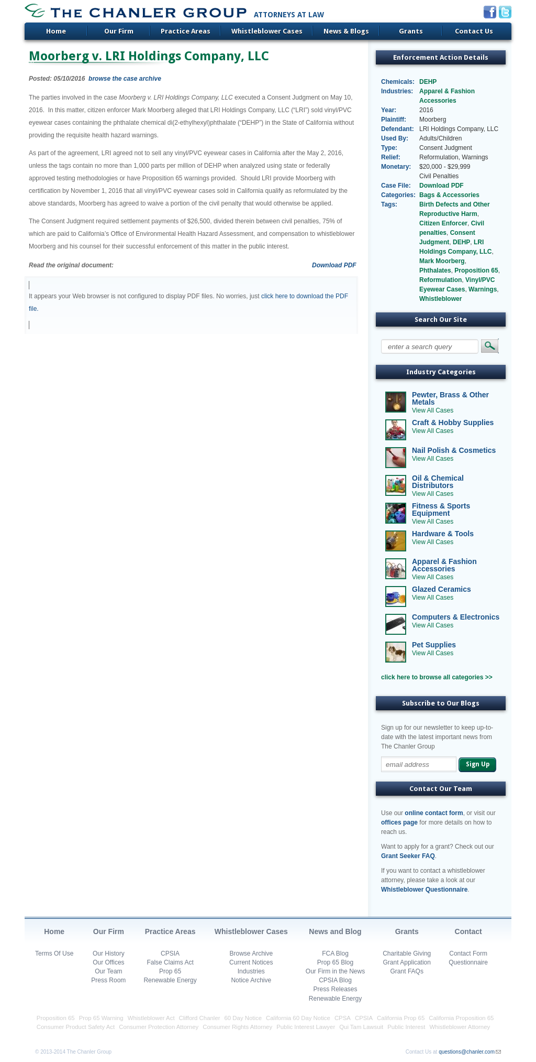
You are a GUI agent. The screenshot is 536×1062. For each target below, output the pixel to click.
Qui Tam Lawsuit (361, 1027)
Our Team (108, 971)
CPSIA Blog (335, 980)
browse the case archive (124, 78)
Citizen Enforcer (443, 223)
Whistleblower (440, 298)
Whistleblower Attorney (459, 1027)
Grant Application (407, 962)
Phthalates (435, 270)
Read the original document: (71, 265)
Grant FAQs (406, 971)
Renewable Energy (169, 980)
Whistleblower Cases (267, 31)
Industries (251, 971)
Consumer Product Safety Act (76, 1027)
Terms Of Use (54, 953)
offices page (399, 822)
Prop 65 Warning (101, 1018)
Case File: (396, 185)
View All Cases (432, 410)
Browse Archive (251, 953)
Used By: (394, 138)
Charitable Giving (407, 953)
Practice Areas (185, 31)
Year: (388, 110)
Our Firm (118, 31)
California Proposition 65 (461, 1018)
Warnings (482, 289)
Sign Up (477, 764)
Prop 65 (170, 971)
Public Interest (406, 1027)
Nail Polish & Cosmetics (454, 450)
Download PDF (334, 265)
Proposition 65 (476, 270)
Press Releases (335, 989)
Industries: (397, 91)
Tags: (389, 204)
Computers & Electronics (455, 617)
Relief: (390, 157)
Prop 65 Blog (335, 962)
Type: (389, 147)
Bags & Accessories (449, 195)
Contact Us (474, 31)
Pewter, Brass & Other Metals (450, 398)
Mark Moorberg (442, 261)
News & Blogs (346, 31)
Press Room (108, 980)
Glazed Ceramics (441, 589)
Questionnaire (468, 962)
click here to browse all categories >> (437, 677)
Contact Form (468, 953)
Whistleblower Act (151, 1018)
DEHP (428, 81)
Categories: (398, 195)
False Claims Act (170, 962)
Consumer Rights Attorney (237, 1027)
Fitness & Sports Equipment (441, 509)
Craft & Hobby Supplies (453, 422)
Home (56, 31)
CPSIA (170, 953)
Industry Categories (441, 372)
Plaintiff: (393, 119)
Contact (468, 931)
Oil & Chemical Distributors (438, 482)
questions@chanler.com (467, 1052)
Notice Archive (251, 980)
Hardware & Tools (443, 533)
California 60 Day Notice (298, 1018)
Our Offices (108, 962)
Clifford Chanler (199, 1018)
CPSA (342, 1018)
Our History (109, 953)
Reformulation (440, 280)
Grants (411, 31)
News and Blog (335, 931)
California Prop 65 (401, 1018)
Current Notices (251, 962)
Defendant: (397, 129)
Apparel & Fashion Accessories (444, 565)
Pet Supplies (434, 645)
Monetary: (396, 166)
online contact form (434, 813)
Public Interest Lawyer (305, 1027)
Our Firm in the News (335, 971)
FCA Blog (335, 953)
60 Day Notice (243, 1018)
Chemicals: (398, 81)
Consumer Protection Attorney (158, 1027)
